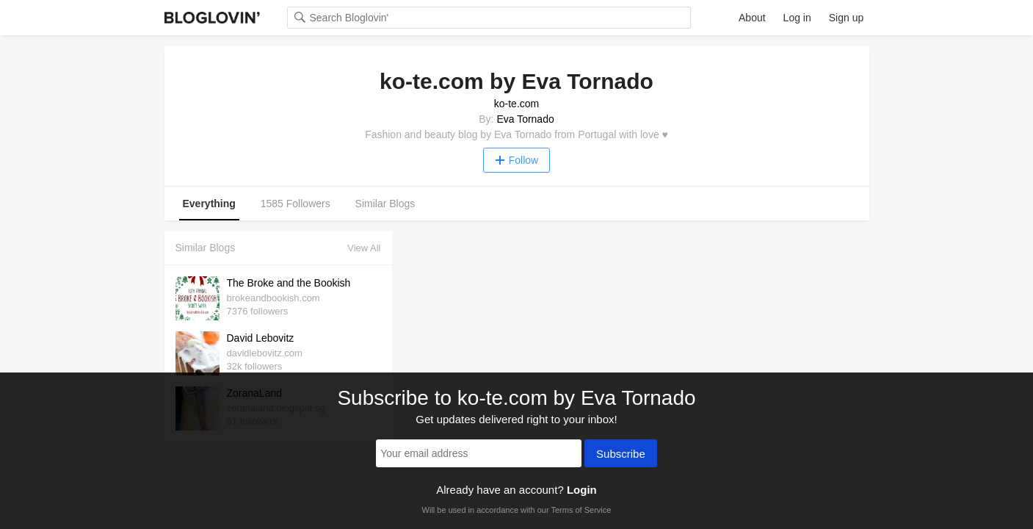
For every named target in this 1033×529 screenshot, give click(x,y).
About (752, 18)
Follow (516, 160)
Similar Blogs (385, 203)
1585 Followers (295, 203)
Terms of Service (581, 509)
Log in (797, 18)
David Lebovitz (260, 338)
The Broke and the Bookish (289, 283)
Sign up (846, 18)
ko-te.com (516, 103)
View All (363, 247)
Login (582, 489)
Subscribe (620, 455)
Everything (209, 203)
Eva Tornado (525, 119)
